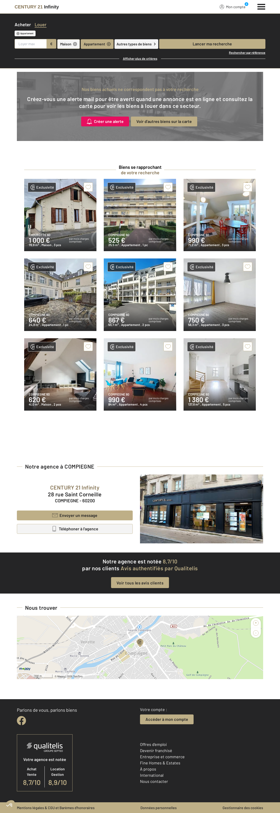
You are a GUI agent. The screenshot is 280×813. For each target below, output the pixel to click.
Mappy (61, 676)
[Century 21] (37, 6)
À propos (148, 768)
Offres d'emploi (153, 744)
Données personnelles (158, 807)
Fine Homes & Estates (160, 762)
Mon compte (233, 6)
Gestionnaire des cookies (243, 807)
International (151, 775)
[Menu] (261, 6)
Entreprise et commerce (162, 756)
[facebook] (21, 720)
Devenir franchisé (156, 750)
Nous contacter (154, 781)
